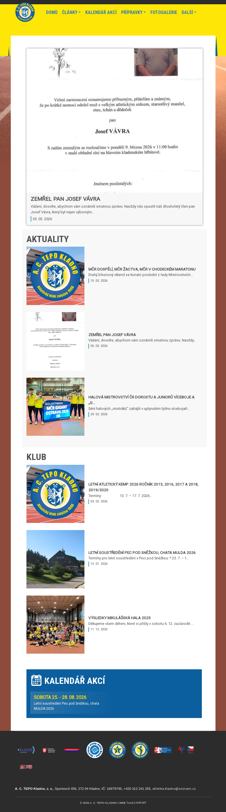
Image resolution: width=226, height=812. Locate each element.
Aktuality (47, 239)
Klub (36, 456)
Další (187, 12)
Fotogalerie (163, 12)
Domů (51, 12)
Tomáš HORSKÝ (136, 802)
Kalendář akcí (101, 12)
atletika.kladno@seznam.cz (174, 789)
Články (69, 12)
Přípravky (131, 12)
